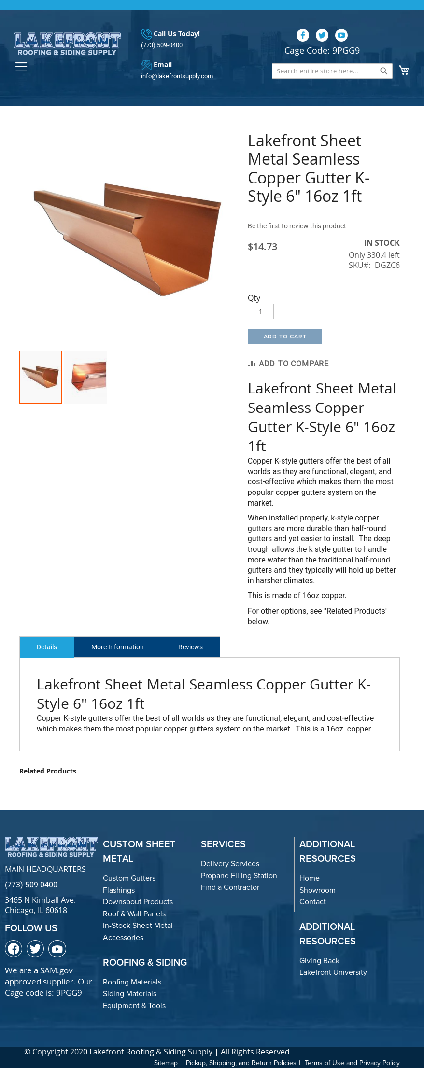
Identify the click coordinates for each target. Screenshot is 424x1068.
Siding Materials (129, 993)
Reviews (190, 647)
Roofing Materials (132, 981)
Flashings (119, 890)
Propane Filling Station (239, 875)
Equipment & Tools (134, 1005)
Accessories (123, 937)
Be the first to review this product (297, 226)
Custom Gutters (129, 878)
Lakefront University (333, 972)
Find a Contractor (230, 887)
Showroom (317, 890)
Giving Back (319, 960)
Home (309, 878)
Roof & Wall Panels (134, 913)
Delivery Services (230, 863)
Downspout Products (138, 901)
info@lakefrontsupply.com (177, 76)
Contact (312, 901)
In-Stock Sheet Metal (138, 925)
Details (47, 647)
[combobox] (332, 71)
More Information (117, 647)
